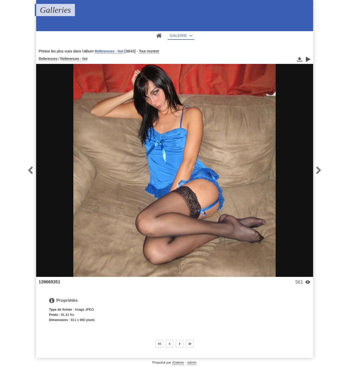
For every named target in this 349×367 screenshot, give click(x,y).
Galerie (178, 35)
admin (191, 362)
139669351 (49, 281)
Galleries (55, 10)
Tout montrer (149, 51)
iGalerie (178, 362)
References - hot (109, 51)
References (48, 59)
